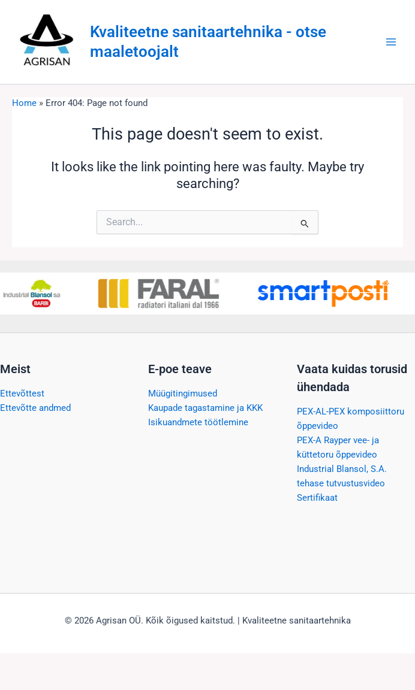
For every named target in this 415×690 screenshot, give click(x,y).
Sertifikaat (317, 497)
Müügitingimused (182, 393)
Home (24, 103)
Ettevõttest (22, 393)
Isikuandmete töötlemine (198, 422)
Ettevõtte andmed (35, 407)
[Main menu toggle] (391, 42)
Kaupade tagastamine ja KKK (205, 407)
